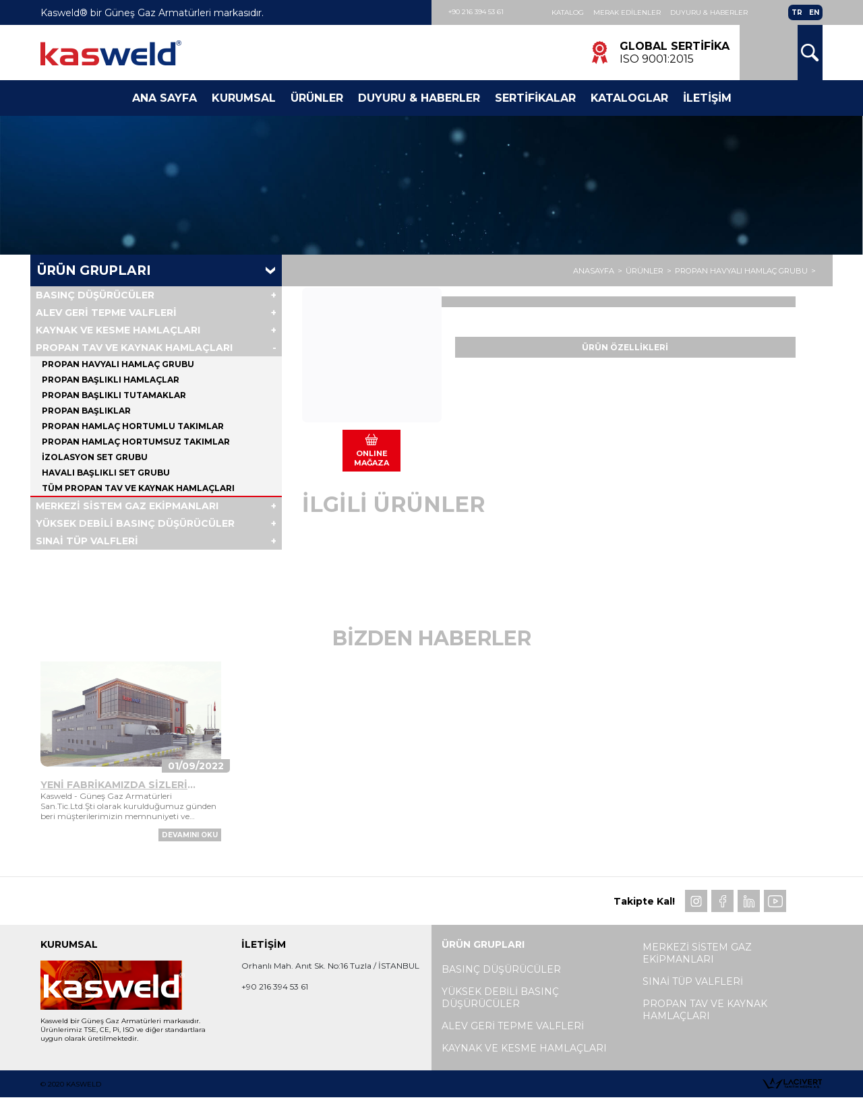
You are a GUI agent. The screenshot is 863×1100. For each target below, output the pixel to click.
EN (814, 12)
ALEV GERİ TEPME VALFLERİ (106, 312)
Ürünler (317, 98)
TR (797, 12)
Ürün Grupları (94, 270)
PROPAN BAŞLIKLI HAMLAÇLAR (110, 380)
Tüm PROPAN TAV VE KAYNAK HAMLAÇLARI (138, 488)
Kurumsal (244, 98)
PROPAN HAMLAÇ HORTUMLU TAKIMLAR (133, 426)
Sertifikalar (535, 98)
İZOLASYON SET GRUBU (95, 457)
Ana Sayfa (164, 98)
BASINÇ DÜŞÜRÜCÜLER (95, 295)
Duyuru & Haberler (709, 12)
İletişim (707, 98)
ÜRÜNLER (644, 271)
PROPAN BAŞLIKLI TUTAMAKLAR (114, 395)
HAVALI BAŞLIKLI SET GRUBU (106, 472)
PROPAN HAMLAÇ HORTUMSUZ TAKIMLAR (136, 441)
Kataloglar (629, 98)
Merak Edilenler (627, 12)
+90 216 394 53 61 (476, 11)
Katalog (568, 12)
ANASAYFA (593, 271)
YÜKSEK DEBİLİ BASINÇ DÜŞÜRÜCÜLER (135, 523)
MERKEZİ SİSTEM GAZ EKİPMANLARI (127, 506)
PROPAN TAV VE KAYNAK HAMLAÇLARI (134, 348)
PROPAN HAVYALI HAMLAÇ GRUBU (741, 271)
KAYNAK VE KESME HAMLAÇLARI (118, 330)
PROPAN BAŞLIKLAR (86, 411)
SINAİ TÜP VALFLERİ (87, 541)
